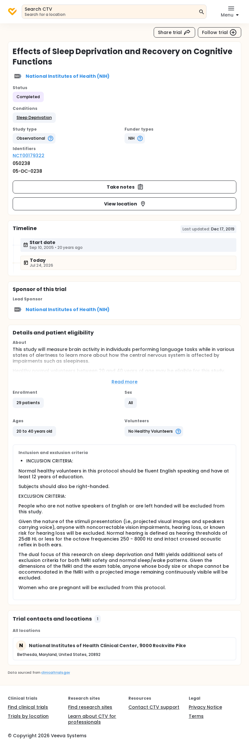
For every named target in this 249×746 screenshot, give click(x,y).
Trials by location (28, 716)
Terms (196, 716)
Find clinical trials (28, 707)
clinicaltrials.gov (55, 672)
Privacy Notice (205, 707)
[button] (34, 117)
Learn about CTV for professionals (92, 719)
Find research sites (90, 707)
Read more (125, 382)
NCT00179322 (28, 155)
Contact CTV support (153, 707)
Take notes (125, 187)
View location (125, 204)
